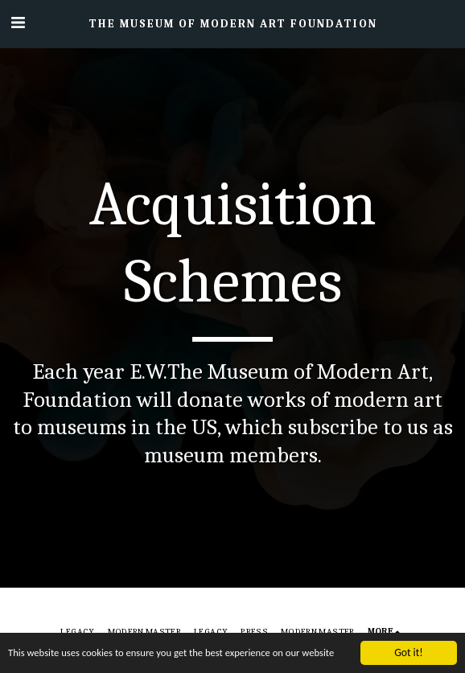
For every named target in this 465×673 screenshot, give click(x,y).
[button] (17, 23)
